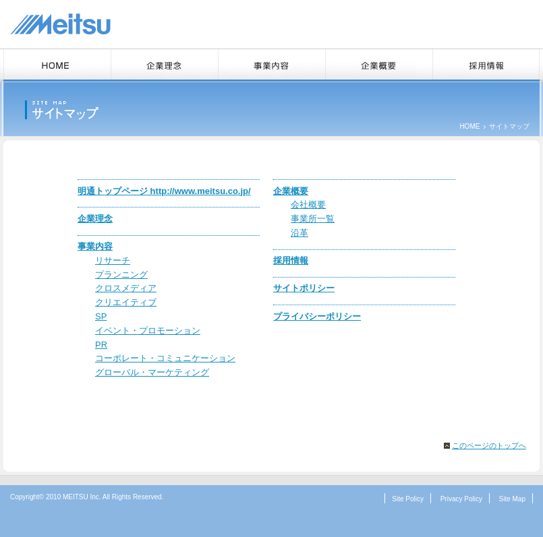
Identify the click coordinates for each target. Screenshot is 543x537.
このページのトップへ (489, 445)
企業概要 (290, 191)
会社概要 (308, 204)
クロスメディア (125, 288)
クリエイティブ (125, 302)
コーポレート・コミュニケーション (165, 358)
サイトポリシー (304, 288)
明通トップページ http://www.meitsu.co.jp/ (164, 191)
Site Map (512, 499)
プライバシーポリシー (317, 316)
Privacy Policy (461, 499)
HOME (469, 126)
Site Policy (408, 499)
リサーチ (112, 260)
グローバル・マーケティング (152, 372)
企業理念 (95, 219)
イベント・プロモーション (147, 330)
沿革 (299, 233)
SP (101, 316)
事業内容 (95, 246)
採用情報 (290, 260)
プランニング (121, 275)
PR (101, 345)
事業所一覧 (313, 219)
